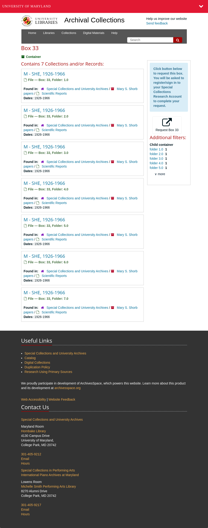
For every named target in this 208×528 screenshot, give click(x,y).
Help (114, 33)
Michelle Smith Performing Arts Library (48, 486)
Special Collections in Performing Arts (48, 470)
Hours (25, 463)
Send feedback (157, 23)
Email (25, 459)
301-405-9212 (31, 454)
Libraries (49, 33)
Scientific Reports (54, 93)
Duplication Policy (37, 367)
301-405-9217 (31, 505)
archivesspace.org (67, 388)
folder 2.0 (157, 154)
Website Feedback (62, 399)
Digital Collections (37, 362)
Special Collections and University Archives (77, 89)
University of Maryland (26, 6)
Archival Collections (94, 20)
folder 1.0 (157, 149)
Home (32, 33)
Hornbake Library (33, 431)
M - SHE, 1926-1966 (44, 74)
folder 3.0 (157, 158)
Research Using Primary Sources (48, 372)
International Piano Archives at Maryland (50, 475)
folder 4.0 (157, 163)
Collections (69, 33)
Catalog (30, 358)
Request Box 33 (167, 125)
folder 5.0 (157, 168)
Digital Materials (93, 33)
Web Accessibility (33, 399)
